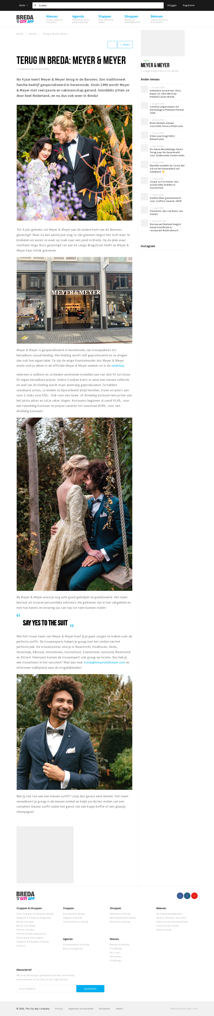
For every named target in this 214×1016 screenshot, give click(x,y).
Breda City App (25, 921)
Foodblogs (116, 948)
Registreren (189, 5)
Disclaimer (104, 1008)
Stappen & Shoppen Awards (32, 941)
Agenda (68, 939)
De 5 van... (115, 952)
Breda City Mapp (26, 925)
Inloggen (172, 5)
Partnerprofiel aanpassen (31, 933)
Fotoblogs (116, 960)
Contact (21, 945)
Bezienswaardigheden (169, 913)
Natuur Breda (164, 929)
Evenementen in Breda (76, 944)
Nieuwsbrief (24, 969)
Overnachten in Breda (75, 921)
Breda (23, 5)
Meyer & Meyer (155, 65)
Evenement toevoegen (29, 937)
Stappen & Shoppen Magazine (33, 917)
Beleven (161, 908)
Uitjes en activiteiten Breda (172, 921)
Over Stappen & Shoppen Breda (35, 913)
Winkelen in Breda (120, 913)
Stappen (68, 908)
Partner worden (25, 929)
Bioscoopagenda (73, 948)
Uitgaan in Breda (72, 917)
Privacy (59, 1008)
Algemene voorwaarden (81, 1008)
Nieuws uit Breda (119, 944)
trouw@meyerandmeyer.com (104, 662)
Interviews (116, 956)
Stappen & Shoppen (29, 908)
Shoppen (115, 908)
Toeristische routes (167, 925)
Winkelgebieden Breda (123, 917)
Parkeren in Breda (120, 921)
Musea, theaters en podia (171, 917)
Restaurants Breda (74, 913)
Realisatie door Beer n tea (184, 1008)
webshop (117, 365)
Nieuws (114, 939)
